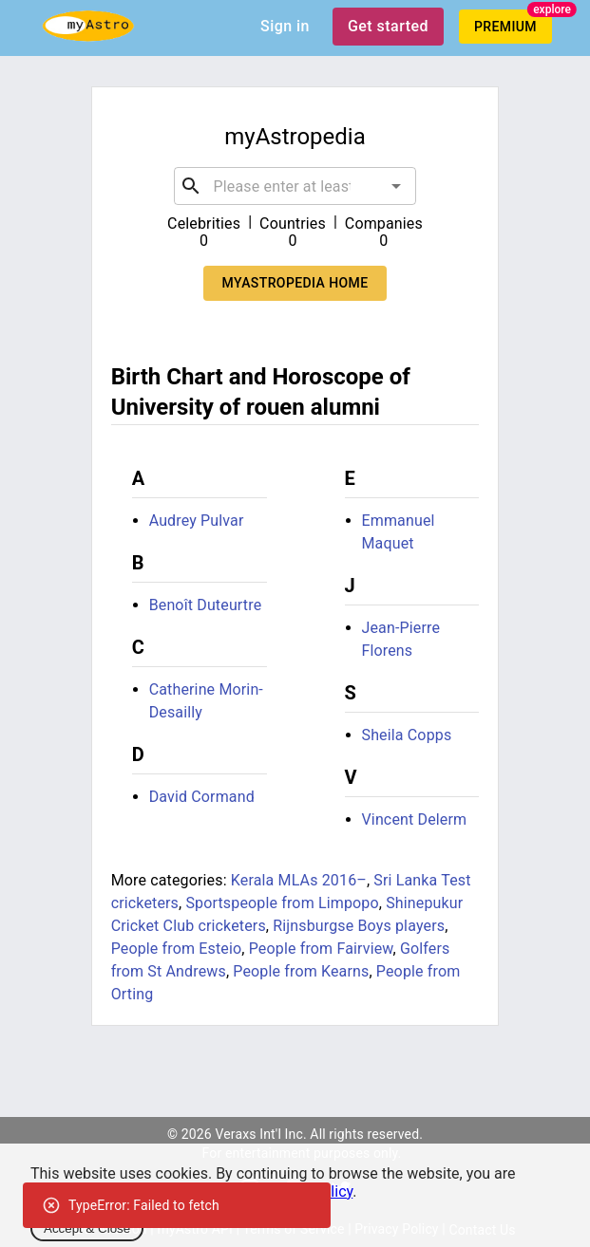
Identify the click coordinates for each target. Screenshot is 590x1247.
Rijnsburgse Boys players (359, 926)
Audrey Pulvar (196, 521)
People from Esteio (176, 949)
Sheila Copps (407, 735)
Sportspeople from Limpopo (281, 903)
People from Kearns (301, 971)
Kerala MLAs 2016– (299, 880)
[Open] (396, 186)
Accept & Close (87, 1228)
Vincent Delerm (414, 819)
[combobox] (295, 186)
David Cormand (202, 797)
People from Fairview (321, 949)
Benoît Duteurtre (205, 605)
